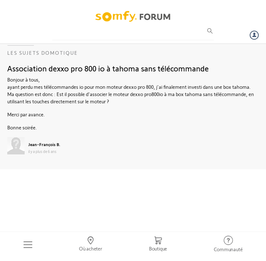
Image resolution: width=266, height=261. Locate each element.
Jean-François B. (44, 144)
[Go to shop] (158, 244)
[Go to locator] (90, 244)
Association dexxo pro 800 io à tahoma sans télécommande (108, 68)
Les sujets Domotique (42, 53)
